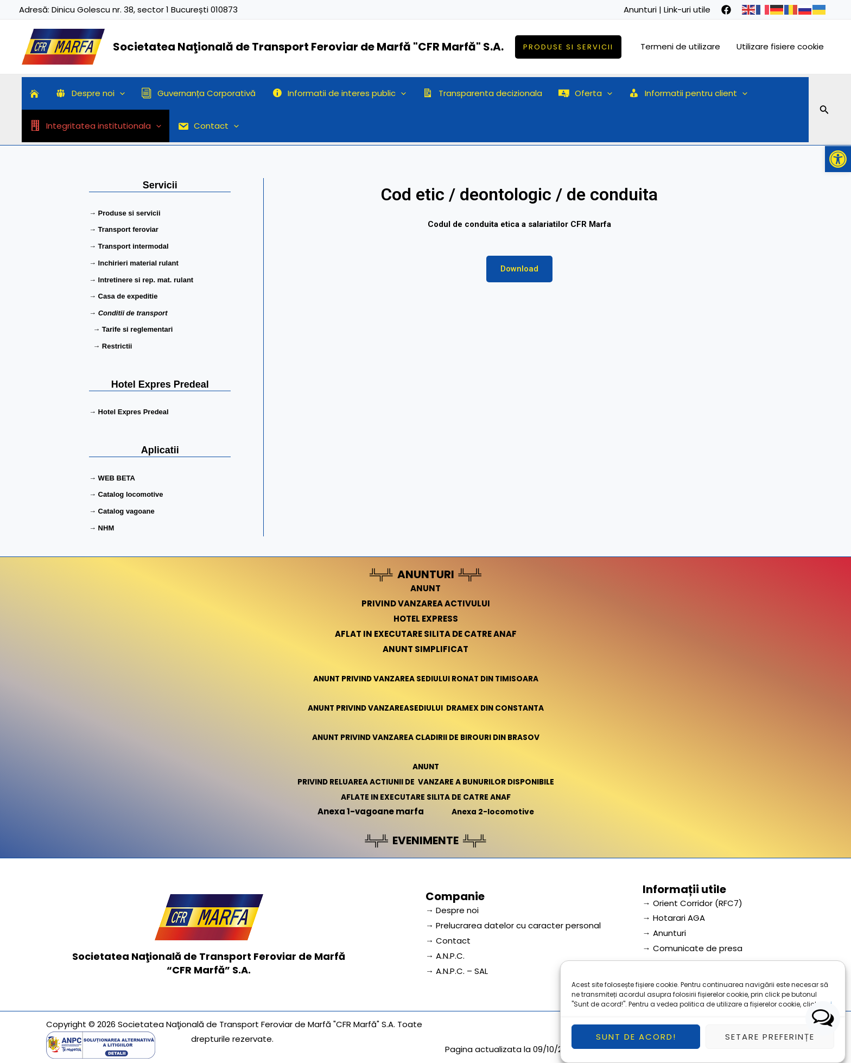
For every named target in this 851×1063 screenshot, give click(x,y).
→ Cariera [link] (663, 958)
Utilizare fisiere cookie (780, 46)
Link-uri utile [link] (687, 9)
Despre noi (90, 93)
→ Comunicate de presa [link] (692, 942)
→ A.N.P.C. (445, 950)
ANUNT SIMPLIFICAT (425, 643)
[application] (120, 93)
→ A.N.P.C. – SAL (457, 965)
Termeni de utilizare (680, 46)
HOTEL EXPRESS (425, 613)
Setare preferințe (770, 1043)
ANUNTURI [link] (425, 569)
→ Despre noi (452, 904)
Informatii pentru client (687, 93)
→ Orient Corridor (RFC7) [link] (692, 897)
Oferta (585, 93)
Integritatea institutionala (95, 126)
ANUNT (425, 583)
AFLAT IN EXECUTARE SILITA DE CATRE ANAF (426, 628)
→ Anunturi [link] (664, 927)
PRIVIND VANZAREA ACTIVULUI (425, 598)
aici (826, 1011)
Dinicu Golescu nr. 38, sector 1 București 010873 (145, 9)
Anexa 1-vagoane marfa (367, 806)
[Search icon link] (824, 111)
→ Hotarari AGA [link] (674, 912)
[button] (838, 159)
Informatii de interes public (339, 93)
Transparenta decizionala (482, 93)
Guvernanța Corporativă (198, 93)
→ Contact (448, 935)
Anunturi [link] (640, 9)
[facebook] (726, 10)
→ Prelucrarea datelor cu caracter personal (513, 920)
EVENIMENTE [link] (425, 834)
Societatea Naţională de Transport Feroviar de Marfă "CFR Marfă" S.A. (308, 46)
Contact (208, 126)
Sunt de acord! (636, 1043)
